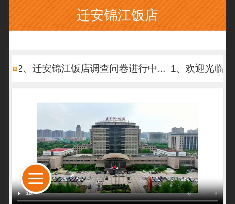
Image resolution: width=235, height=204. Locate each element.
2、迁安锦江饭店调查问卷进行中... (95, 68)
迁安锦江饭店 (117, 15)
